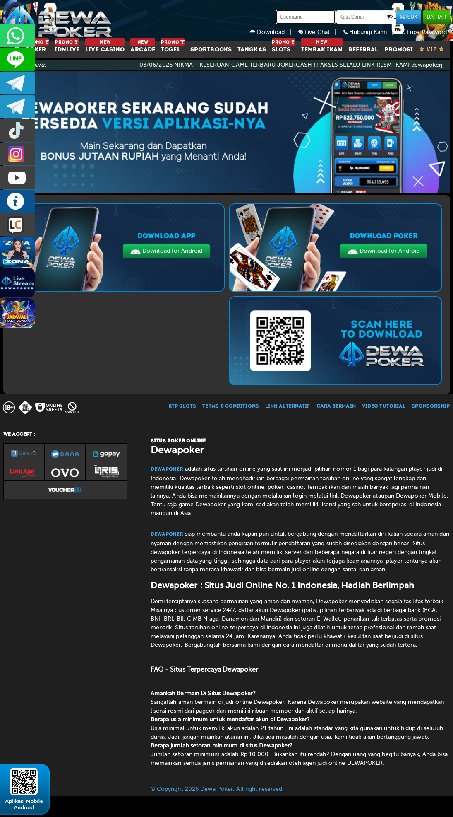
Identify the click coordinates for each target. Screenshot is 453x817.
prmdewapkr (17, 130)
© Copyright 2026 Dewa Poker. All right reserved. (217, 789)
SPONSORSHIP (431, 406)
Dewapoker (167, 469)
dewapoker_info (17, 106)
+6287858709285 (17, 35)
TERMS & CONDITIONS (230, 406)
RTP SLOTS (182, 406)
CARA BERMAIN (336, 406)
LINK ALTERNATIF (287, 406)
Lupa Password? (425, 32)
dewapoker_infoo (17, 83)
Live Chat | (320, 32)
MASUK (409, 17)
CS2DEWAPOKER (17, 59)
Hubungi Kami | (371, 32)
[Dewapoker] (59, 20)
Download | (273, 32)
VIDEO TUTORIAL (383, 406)
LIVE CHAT (17, 224)
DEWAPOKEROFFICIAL (17, 177)
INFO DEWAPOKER (17, 201)
